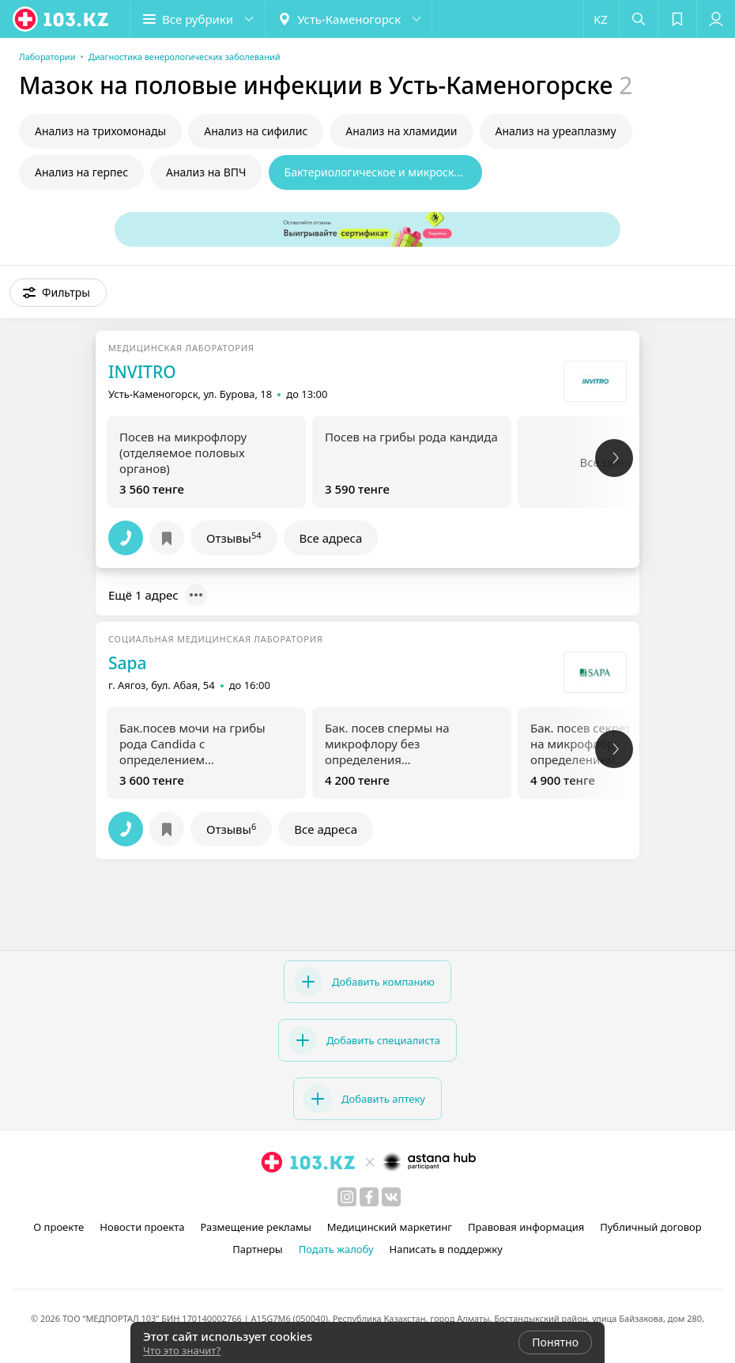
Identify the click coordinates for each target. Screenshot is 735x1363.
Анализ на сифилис (255, 130)
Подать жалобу (336, 1249)
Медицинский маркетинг (389, 1227)
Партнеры (257, 1249)
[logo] (62, 19)
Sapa (127, 662)
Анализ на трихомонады (100, 130)
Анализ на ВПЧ (206, 172)
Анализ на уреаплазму (556, 130)
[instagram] (346, 1196)
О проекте (58, 1227)
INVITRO (142, 371)
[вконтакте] (391, 1196)
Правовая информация (526, 1227)
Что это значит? (181, 1350)
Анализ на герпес (81, 172)
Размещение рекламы (255, 1227)
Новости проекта (142, 1227)
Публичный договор (650, 1227)
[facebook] (369, 1196)
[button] (198, 19)
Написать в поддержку (446, 1249)
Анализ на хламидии (401, 130)
